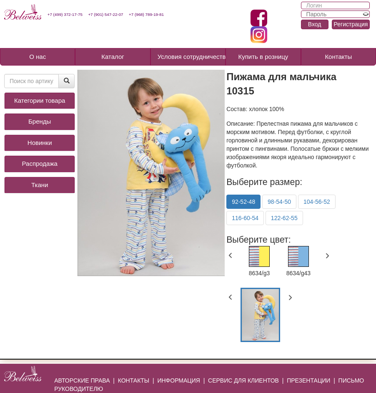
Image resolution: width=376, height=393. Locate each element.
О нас (37, 56)
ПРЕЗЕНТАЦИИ (308, 380)
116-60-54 (245, 218)
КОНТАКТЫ (134, 380)
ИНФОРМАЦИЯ (178, 380)
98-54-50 (279, 201)
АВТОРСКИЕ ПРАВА (82, 380)
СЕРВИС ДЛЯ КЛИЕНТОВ (243, 380)
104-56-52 (316, 201)
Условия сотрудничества (192, 56)
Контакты (338, 56)
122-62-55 (284, 218)
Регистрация (351, 24)
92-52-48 (243, 201)
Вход (314, 24)
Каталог (112, 56)
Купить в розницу (263, 56)
